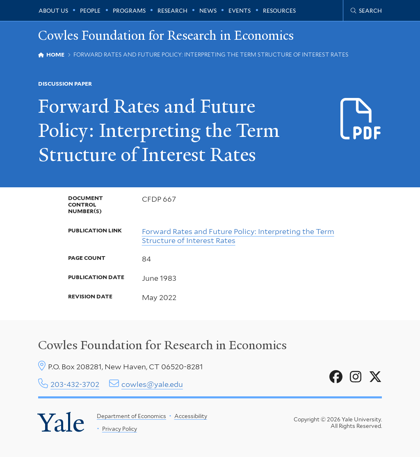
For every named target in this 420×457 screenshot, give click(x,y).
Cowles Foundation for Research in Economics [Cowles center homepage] (162, 345)
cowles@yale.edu (152, 384)
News (208, 10)
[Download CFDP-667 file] (361, 119)
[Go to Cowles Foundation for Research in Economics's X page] (375, 377)
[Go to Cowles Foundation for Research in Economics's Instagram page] (355, 377)
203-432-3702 (74, 384)
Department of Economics (131, 416)
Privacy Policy (119, 428)
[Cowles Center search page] (366, 11)
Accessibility (190, 416)
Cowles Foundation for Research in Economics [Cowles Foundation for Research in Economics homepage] (166, 35)
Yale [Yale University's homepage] (61, 422)
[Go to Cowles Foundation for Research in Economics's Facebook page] (335, 377)
